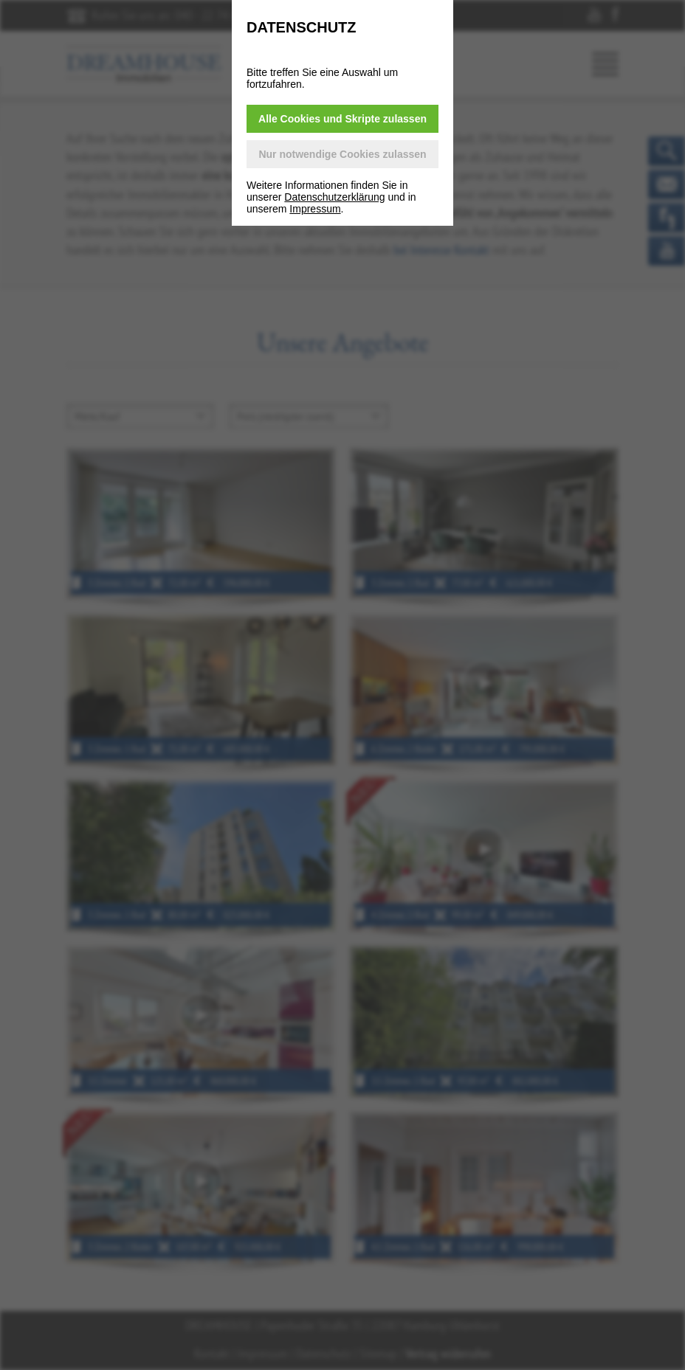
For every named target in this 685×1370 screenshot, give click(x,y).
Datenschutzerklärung (334, 197)
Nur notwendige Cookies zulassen (342, 154)
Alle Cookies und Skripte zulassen (342, 119)
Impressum (314, 209)
